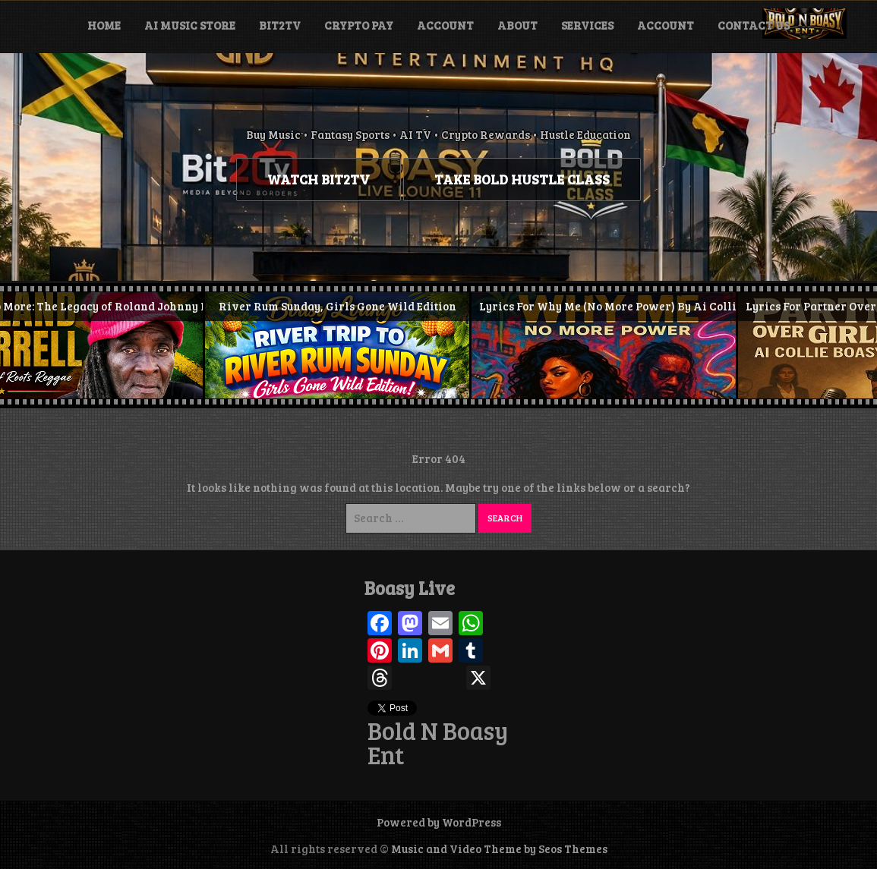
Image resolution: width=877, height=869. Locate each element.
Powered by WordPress (439, 822)
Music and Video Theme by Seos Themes (499, 848)
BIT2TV (280, 25)
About (517, 25)
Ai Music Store (189, 25)
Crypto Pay (358, 25)
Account (445, 25)
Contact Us (754, 25)
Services (587, 25)
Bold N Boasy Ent (438, 743)
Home (104, 25)
